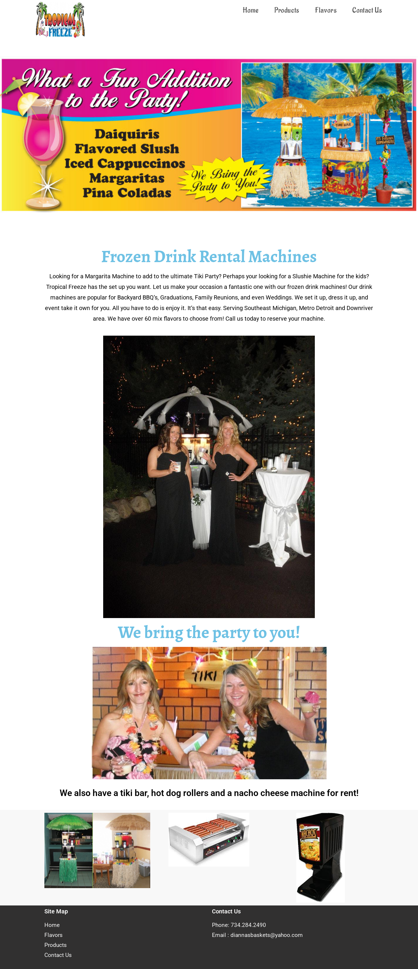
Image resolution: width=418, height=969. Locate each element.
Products (55, 945)
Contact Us (58, 955)
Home (52, 925)
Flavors (53, 935)
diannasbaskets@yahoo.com (266, 935)
